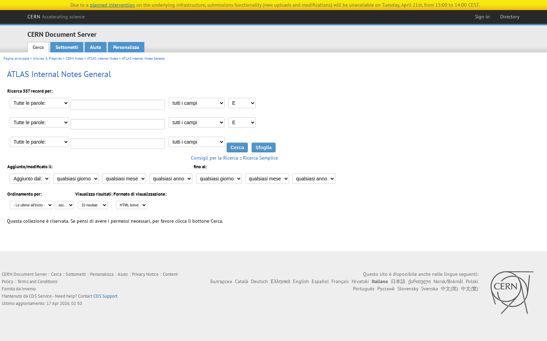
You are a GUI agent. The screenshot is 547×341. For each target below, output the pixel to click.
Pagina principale (16, 58)
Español (320, 281)
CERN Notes (74, 58)
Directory (510, 17)
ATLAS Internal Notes (102, 58)
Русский (386, 288)
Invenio (29, 289)
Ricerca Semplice (260, 158)
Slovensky (407, 288)
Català (241, 281)
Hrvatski (360, 281)
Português (364, 288)
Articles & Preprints (47, 58)
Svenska (429, 288)
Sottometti (67, 47)
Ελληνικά (280, 281)
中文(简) (449, 288)
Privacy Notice (145, 274)
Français (340, 281)
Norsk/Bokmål (448, 281)
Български (221, 281)
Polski (472, 281)
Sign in (482, 17)
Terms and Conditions (37, 281)
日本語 (398, 281)
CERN (56, 17)
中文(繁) (469, 288)
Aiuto (95, 47)
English (301, 281)
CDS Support (105, 296)
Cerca (38, 47)
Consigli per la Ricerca (214, 158)
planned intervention (112, 5)
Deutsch (259, 281)
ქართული (419, 281)
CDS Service (40, 296)
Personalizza (126, 47)
